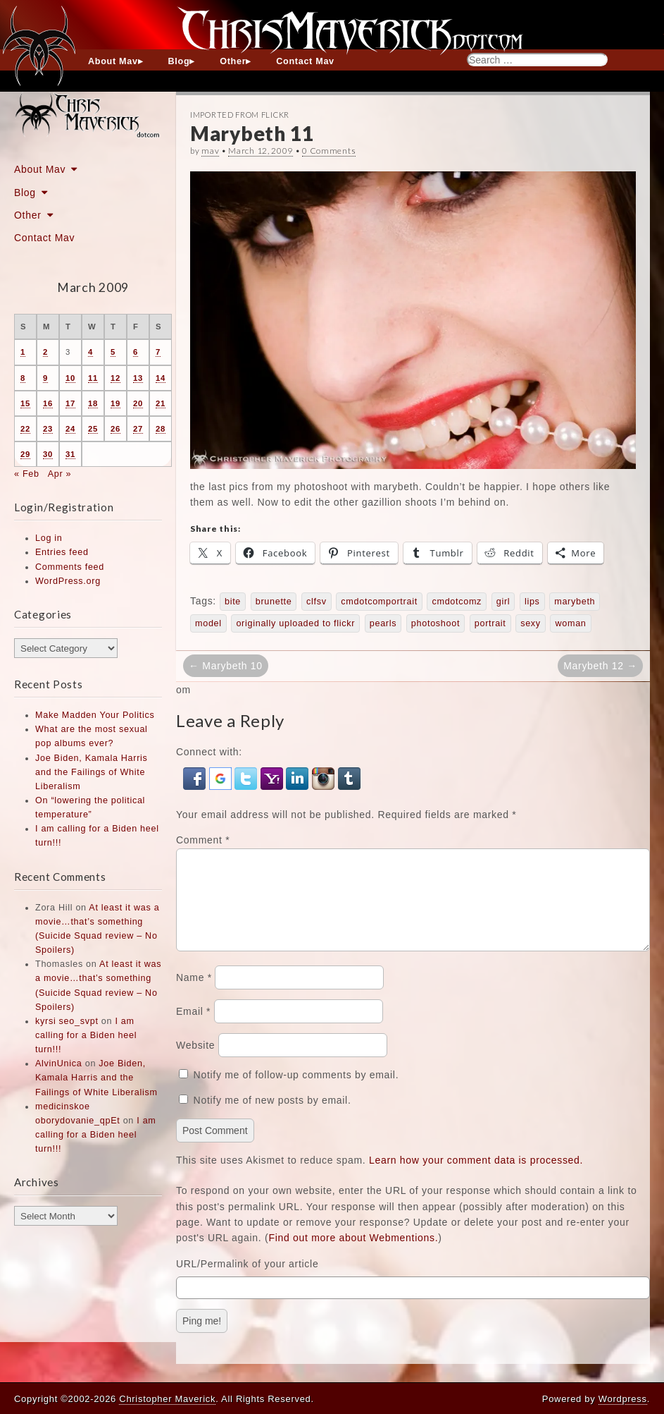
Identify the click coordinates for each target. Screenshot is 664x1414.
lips (532, 602)
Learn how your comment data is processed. (476, 1177)
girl (503, 602)
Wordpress (623, 1399)
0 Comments (329, 150)
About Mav (113, 61)
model (208, 623)
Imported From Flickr (239, 114)
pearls (383, 623)
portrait (490, 623)
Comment (203, 840)
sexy (530, 623)
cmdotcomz (457, 602)
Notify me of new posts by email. (272, 1117)
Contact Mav (305, 61)
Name (194, 994)
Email (193, 1028)
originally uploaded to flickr (295, 623)
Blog (179, 61)
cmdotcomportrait (379, 602)
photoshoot (435, 623)
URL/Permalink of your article (247, 1280)
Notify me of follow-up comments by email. (296, 1091)
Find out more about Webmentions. (353, 1254)
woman (570, 623)
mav (210, 150)
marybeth (574, 602)
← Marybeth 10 (226, 665)
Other (233, 61)
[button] (196, 778)
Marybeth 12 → (600, 665)
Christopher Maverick (167, 1399)
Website (195, 1062)
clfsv (316, 602)
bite (233, 602)
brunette (274, 602)
